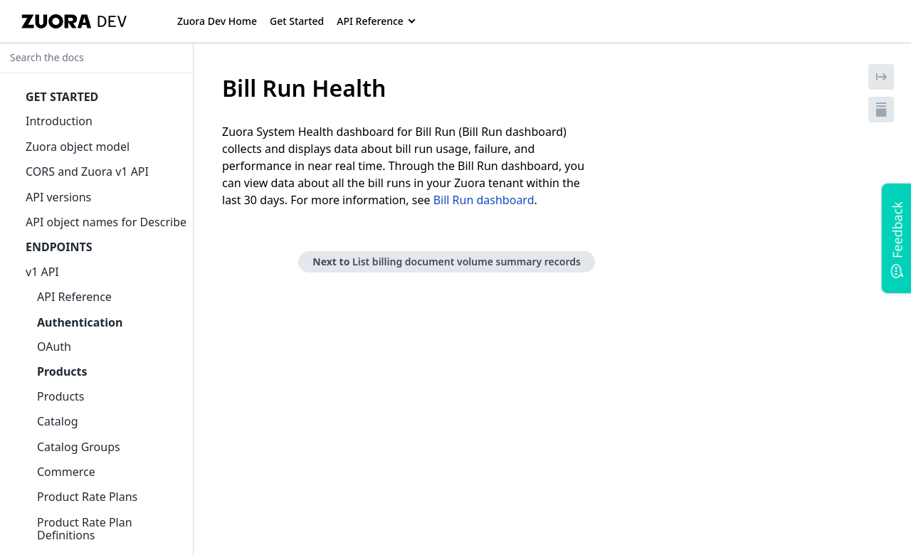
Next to (446, 261)
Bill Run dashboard (484, 200)
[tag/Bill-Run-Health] (214, 88)
